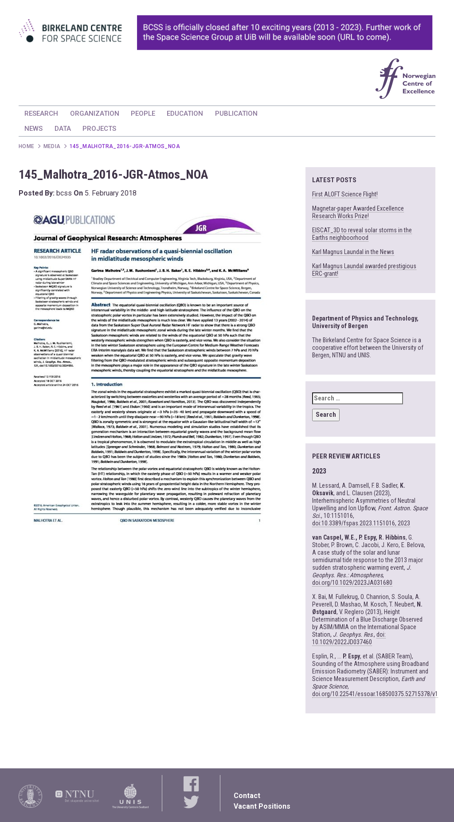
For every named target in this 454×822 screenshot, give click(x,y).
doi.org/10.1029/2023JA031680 (352, 582)
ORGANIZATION (94, 113)
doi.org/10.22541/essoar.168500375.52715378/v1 (375, 693)
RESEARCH (41, 113)
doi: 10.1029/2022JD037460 (349, 638)
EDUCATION (185, 113)
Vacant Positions (262, 806)
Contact (247, 795)
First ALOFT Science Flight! (345, 194)
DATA (63, 129)
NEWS (33, 129)
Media (52, 146)
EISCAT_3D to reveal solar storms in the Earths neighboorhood (362, 234)
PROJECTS (99, 129)
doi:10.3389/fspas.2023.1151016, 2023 (361, 523)
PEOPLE (143, 113)
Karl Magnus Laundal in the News (353, 251)
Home (27, 146)
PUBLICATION (236, 113)
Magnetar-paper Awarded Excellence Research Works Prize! (358, 212)
